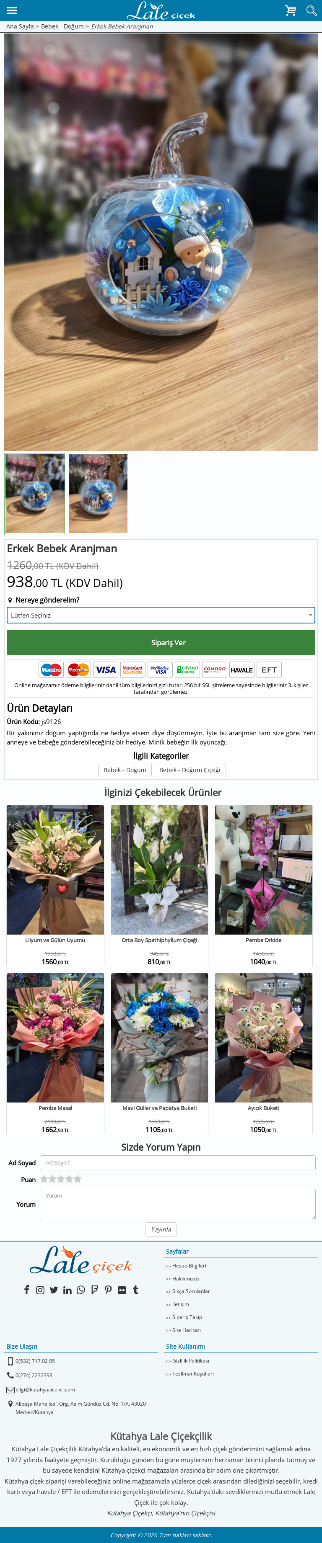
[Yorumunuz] (178, 1204)
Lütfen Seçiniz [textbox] (31, 615)
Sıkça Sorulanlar (191, 1291)
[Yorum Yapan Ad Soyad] (178, 1162)
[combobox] (161, 615)
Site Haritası (186, 1330)
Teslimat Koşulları (193, 1373)
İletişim (180, 1304)
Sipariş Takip (187, 1317)
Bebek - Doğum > (65, 26)
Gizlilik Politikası (190, 1360)
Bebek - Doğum (125, 770)
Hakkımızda (186, 1278)
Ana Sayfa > (22, 26)
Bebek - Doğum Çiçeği (190, 770)
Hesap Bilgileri (189, 1265)
